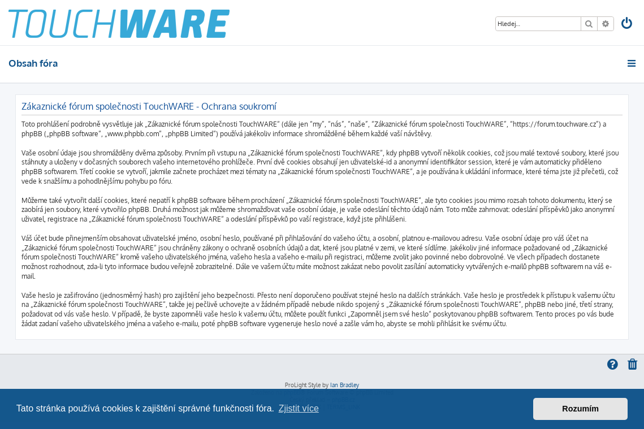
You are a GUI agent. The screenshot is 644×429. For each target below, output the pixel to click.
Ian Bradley (344, 385)
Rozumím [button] (580, 408)
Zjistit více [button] (299, 408)
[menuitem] (628, 24)
